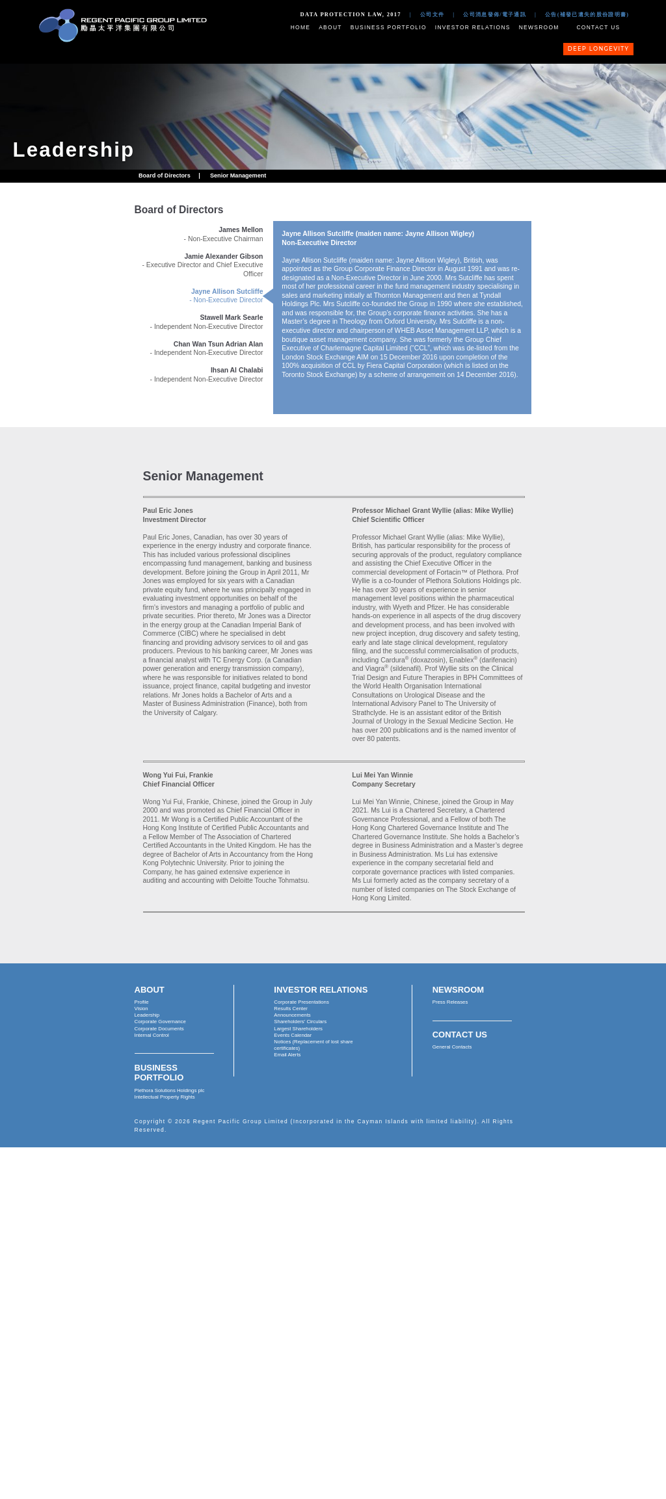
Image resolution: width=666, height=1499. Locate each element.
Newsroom (539, 27)
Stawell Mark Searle (231, 317)
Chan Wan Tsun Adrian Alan (218, 344)
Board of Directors (165, 175)
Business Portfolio (389, 27)
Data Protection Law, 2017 (350, 14)
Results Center (291, 1008)
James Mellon (241, 229)
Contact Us (598, 27)
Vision (141, 1008)
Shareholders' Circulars (300, 1021)
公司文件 (432, 14)
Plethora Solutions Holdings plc (170, 1090)
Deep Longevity (599, 49)
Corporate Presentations (301, 1002)
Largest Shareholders (298, 1029)
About (330, 27)
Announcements (292, 1015)
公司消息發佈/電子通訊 (494, 14)
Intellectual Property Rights (165, 1097)
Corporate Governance (160, 1021)
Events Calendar (293, 1035)
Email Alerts (287, 1055)
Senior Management (238, 175)
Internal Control (152, 1035)
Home (301, 27)
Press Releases (450, 1002)
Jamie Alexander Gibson (224, 256)
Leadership (147, 1015)
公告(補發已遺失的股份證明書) (587, 14)
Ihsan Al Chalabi (237, 370)
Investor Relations (473, 27)
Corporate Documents (159, 1029)
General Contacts (452, 1047)
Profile (142, 1002)
